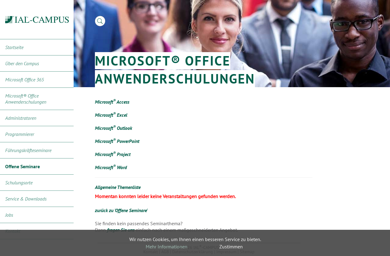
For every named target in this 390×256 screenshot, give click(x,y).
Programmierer (19, 134)
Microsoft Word (111, 167)
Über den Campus (22, 63)
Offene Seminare (22, 166)
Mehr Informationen (166, 247)
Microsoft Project (113, 154)
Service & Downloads (26, 199)
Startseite (14, 47)
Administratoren (20, 118)
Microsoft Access (112, 102)
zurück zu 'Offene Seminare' (121, 210)
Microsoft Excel (111, 115)
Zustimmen (231, 247)
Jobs (9, 215)
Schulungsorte (19, 183)
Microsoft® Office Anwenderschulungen (25, 99)
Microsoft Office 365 (24, 79)
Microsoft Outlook (113, 128)
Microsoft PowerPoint (117, 141)
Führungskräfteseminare (28, 150)
